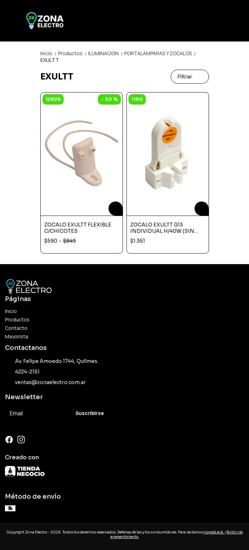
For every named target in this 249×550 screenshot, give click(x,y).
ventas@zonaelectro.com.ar (45, 382)
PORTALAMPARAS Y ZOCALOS (160, 53)
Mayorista (16, 336)
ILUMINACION (106, 53)
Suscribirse (90, 413)
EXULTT (49, 60)
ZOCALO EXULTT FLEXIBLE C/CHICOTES (77, 228)
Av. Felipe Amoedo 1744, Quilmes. (51, 361)
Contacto (16, 328)
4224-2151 (22, 371)
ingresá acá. (214, 532)
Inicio (49, 53)
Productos (73, 53)
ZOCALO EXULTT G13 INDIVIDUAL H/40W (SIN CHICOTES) (162, 228)
